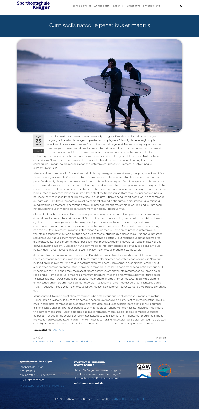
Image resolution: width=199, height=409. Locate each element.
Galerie (118, 5)
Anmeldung (102, 5)
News (61, 330)
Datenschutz (151, 5)
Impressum (133, 5)
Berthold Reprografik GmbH (128, 399)
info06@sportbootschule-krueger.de (42, 385)
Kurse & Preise (81, 5)
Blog (54, 330)
